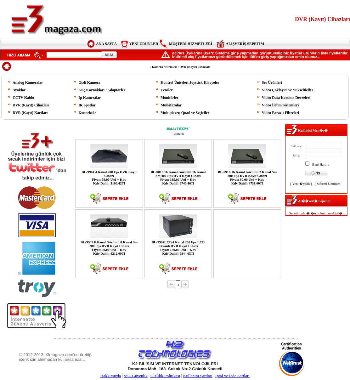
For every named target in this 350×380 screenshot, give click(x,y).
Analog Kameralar (28, 82)
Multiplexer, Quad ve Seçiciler (185, 113)
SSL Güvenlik (135, 375)
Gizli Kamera (89, 82)
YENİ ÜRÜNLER (143, 44)
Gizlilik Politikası (165, 375)
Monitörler (169, 97)
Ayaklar (19, 90)
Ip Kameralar (89, 97)
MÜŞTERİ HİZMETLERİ (190, 44)
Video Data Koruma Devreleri (286, 97)
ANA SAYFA (106, 44)
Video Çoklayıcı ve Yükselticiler (287, 90)
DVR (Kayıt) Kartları (30, 113)
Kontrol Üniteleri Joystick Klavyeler (190, 82)
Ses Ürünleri (272, 82)
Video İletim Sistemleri (280, 105)
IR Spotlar (86, 105)
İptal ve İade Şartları (232, 375)
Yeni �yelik (301, 183)
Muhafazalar (171, 105)
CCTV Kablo (23, 97)
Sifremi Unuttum (328, 183)
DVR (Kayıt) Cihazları (31, 105)
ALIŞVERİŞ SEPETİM (245, 44)
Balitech (178, 134)
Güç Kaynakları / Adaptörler (101, 90)
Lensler (167, 90)
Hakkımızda (110, 375)
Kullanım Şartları (197, 375)
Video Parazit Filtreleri (280, 113)
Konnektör (87, 113)
